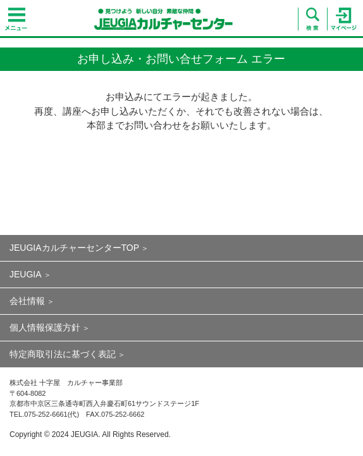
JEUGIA (25, 274)
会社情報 (27, 301)
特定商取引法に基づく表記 (62, 354)
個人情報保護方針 (44, 327)
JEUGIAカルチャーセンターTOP (74, 248)
